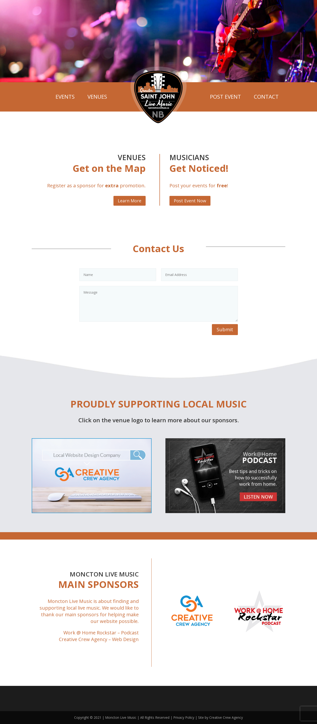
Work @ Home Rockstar (89, 632)
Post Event (225, 96)
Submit (225, 329)
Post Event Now (190, 201)
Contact (266, 96)
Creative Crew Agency (83, 639)
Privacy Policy (183, 717)
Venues (97, 96)
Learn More (129, 201)
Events (65, 96)
